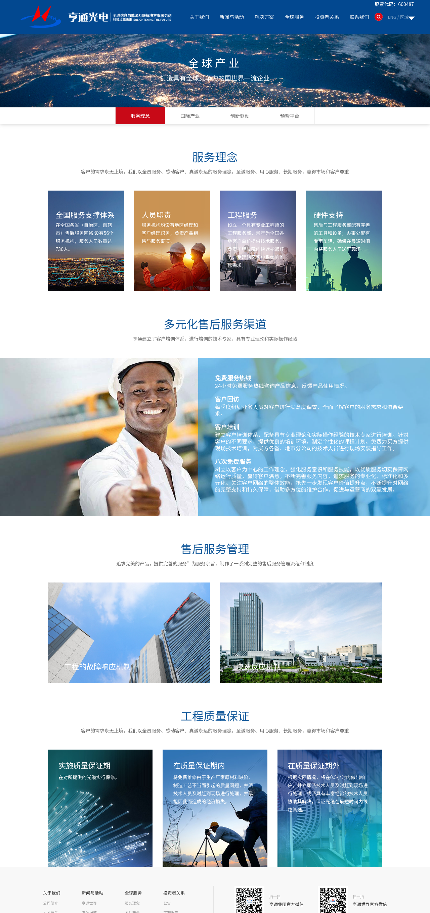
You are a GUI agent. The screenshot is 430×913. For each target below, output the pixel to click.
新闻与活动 (233, 16)
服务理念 (140, 115)
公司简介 (50, 902)
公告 (167, 902)
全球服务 (295, 16)
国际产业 (190, 115)
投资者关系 (327, 16)
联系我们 (359, 16)
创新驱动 (240, 115)
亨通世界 (89, 902)
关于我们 (200, 16)
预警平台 (289, 115)
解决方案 (265, 16)
